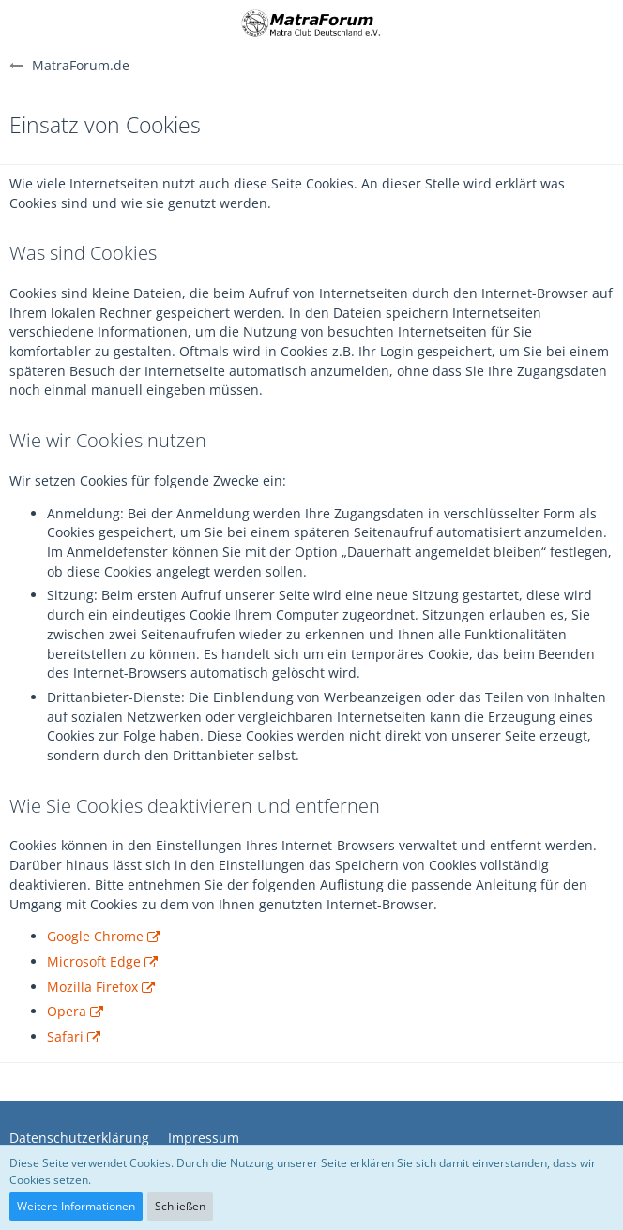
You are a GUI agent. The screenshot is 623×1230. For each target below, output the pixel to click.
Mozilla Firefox (92, 987)
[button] (25, 23)
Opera (66, 1011)
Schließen (180, 1206)
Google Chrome (95, 936)
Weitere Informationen (76, 1206)
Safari (65, 1036)
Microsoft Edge (94, 961)
